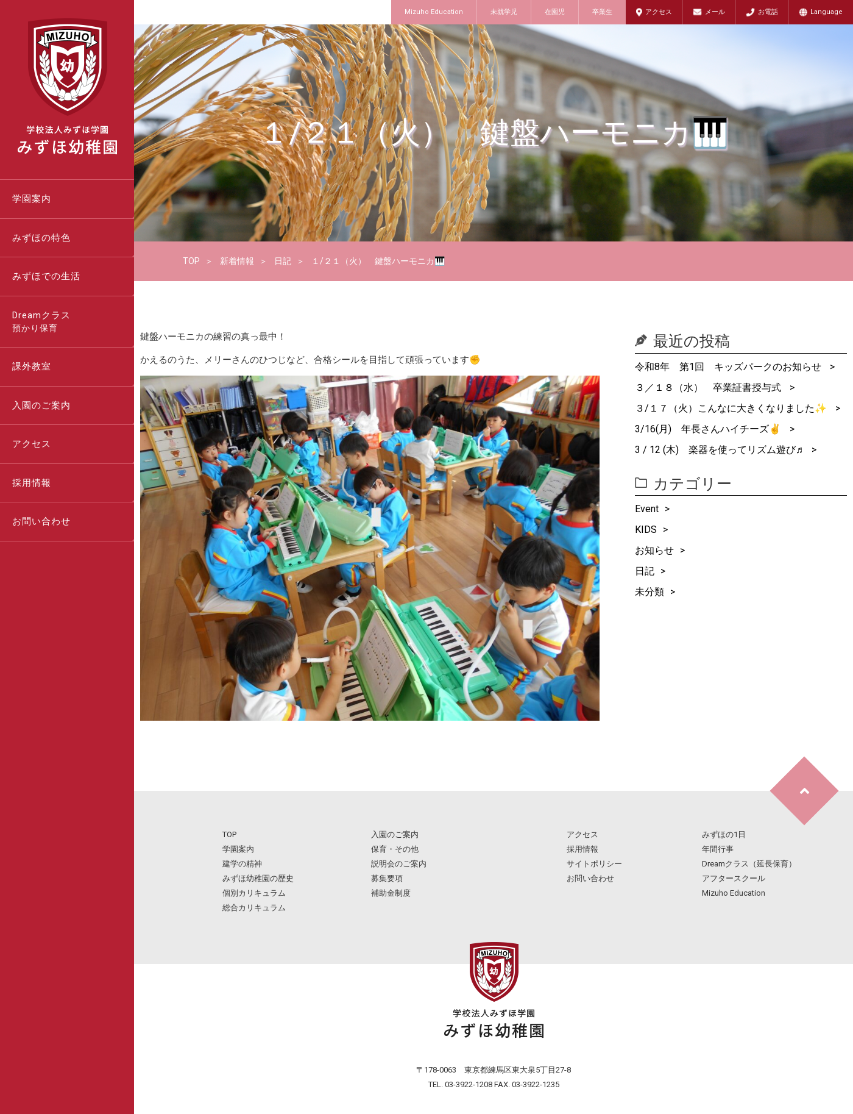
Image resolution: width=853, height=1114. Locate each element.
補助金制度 (391, 893)
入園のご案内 (41, 405)
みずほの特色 (41, 237)
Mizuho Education (434, 12)
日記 (282, 261)
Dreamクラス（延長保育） (749, 863)
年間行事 (718, 849)
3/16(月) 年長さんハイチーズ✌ (709, 429)
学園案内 (31, 198)
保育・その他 (395, 849)
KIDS (646, 529)
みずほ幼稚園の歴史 (258, 878)
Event (647, 509)
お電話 (768, 12)
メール (715, 12)
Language (826, 12)
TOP (191, 261)
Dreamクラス (73, 322)
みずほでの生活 (46, 276)
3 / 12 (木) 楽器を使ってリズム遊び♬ (720, 449)
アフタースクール (733, 878)
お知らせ (654, 550)
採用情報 (31, 482)
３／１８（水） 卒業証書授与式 (709, 387)
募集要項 (387, 878)
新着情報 (237, 261)
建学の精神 (242, 863)
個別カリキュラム (254, 893)
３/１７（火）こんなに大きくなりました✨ (732, 408)
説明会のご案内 (398, 863)
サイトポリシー (594, 863)
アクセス (658, 12)
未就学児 (503, 12)
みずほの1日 (724, 834)
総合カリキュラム (254, 907)
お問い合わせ (41, 521)
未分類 (649, 592)
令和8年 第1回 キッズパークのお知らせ (729, 367)
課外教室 (31, 366)
